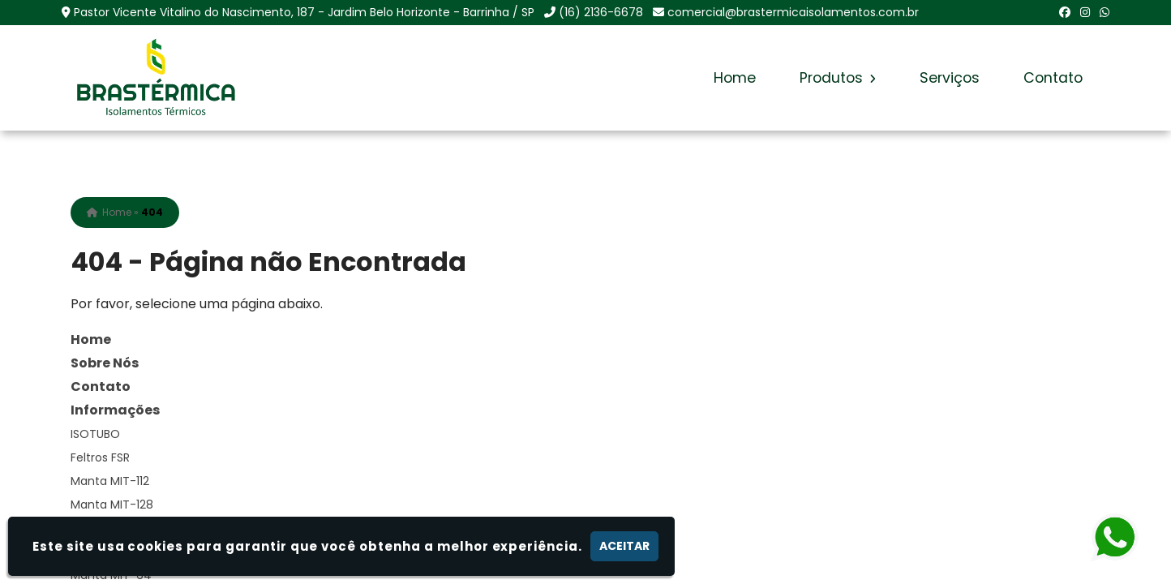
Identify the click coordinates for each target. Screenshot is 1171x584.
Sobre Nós (105, 363)
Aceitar (624, 546)
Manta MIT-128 (112, 504)
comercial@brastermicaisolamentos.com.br (793, 12)
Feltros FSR (100, 457)
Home (735, 78)
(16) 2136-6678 (601, 12)
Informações (115, 410)
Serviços (950, 78)
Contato (1053, 78)
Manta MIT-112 (110, 481)
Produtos (838, 78)
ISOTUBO (95, 434)
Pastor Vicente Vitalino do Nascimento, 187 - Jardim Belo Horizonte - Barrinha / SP (304, 12)
